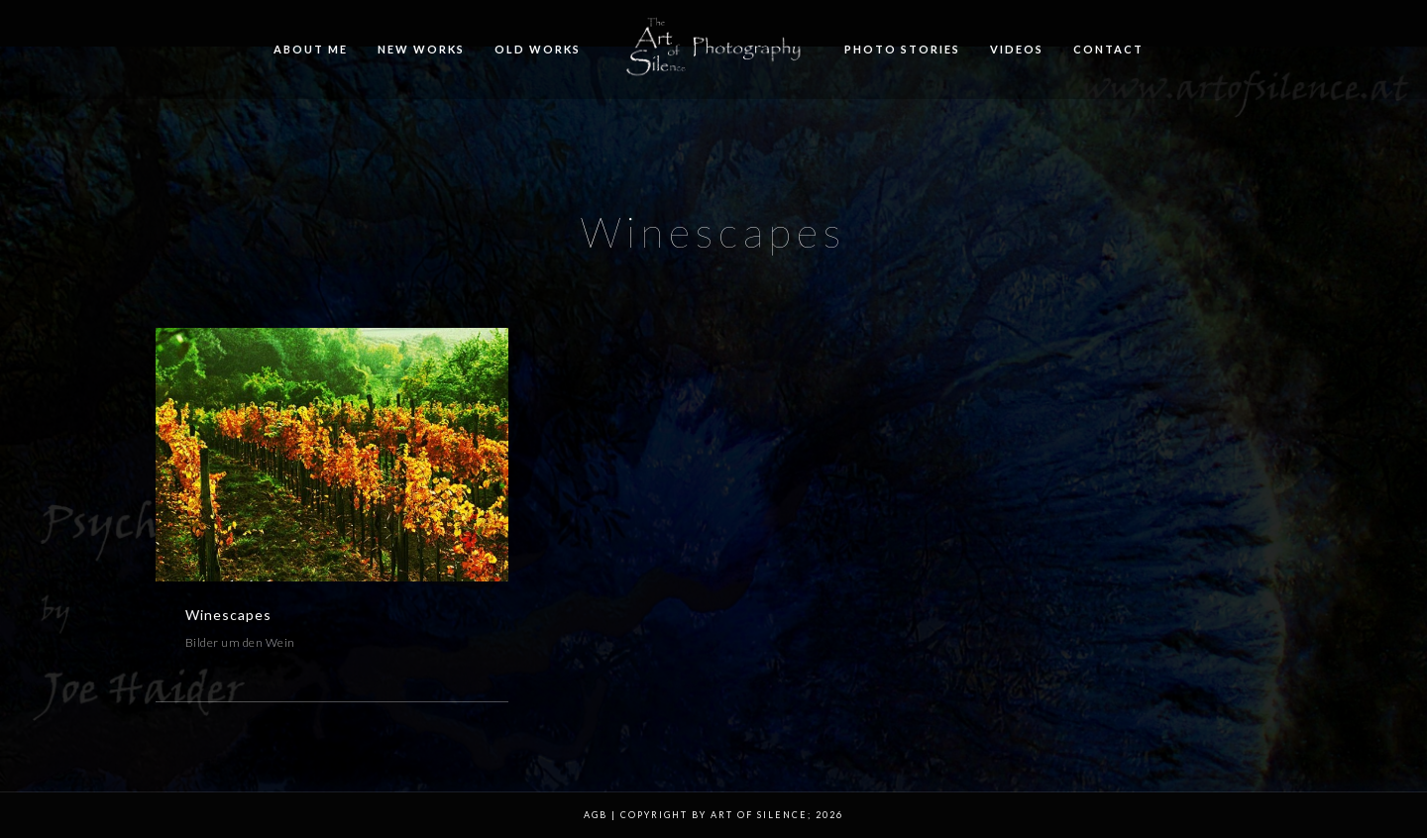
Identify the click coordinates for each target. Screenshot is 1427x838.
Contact (1108, 49)
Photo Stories (902, 49)
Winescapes (228, 614)
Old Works (537, 49)
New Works (421, 49)
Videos (1016, 49)
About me (311, 49)
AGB (595, 814)
